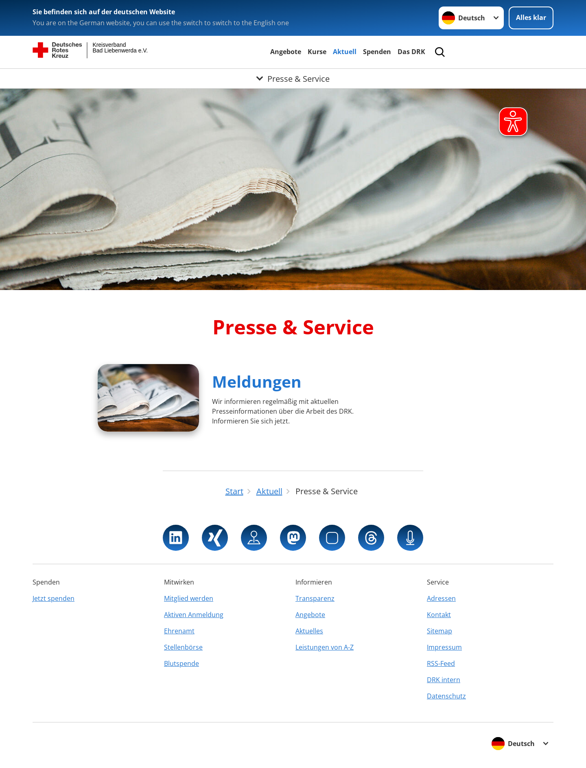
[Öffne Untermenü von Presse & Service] (293, 78)
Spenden (377, 51)
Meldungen (257, 381)
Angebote (285, 51)
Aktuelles (309, 630)
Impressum (444, 647)
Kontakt (439, 614)
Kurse (317, 51)
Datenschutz (446, 696)
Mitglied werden (188, 598)
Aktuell (344, 51)
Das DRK (411, 51)
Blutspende (181, 663)
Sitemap (439, 630)
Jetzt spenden (53, 598)
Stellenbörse (183, 647)
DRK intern (443, 679)
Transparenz (315, 598)
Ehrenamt (179, 630)
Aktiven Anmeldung (193, 614)
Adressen (441, 598)
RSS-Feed (441, 663)
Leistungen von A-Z (324, 647)
